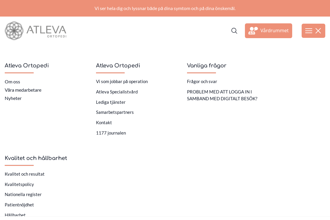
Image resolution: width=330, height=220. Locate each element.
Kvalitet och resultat (25, 174)
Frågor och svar (202, 81)
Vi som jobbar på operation (122, 81)
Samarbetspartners (115, 112)
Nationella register (23, 194)
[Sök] (234, 30)
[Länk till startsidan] (35, 30)
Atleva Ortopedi (27, 66)
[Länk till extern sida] (268, 30)
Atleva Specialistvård (117, 91)
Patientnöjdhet (19, 204)
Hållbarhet (15, 215)
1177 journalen (111, 132)
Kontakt (104, 122)
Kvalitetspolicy (19, 184)
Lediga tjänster (111, 102)
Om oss (12, 81)
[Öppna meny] (313, 31)
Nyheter (13, 98)
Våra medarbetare (23, 90)
